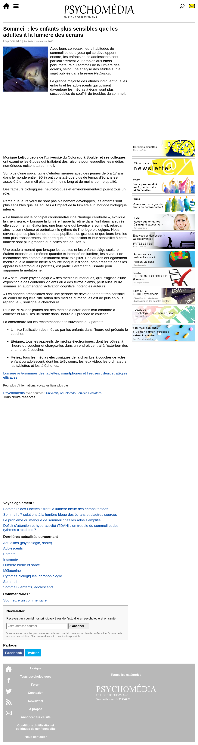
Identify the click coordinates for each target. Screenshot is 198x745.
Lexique (35, 668)
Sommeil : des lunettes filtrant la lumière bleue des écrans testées (55, 509)
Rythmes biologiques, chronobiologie (32, 576)
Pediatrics (94, 393)
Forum (35, 684)
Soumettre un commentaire (25, 600)
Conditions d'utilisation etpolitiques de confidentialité (36, 727)
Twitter (33, 653)
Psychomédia (12, 41)
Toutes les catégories (126, 674)
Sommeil (10, 582)
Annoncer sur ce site (36, 717)
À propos (35, 709)
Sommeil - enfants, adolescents (28, 587)
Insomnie (10, 559)
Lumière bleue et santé (21, 565)
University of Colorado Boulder (66, 393)
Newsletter (35, 701)
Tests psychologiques (35, 676)
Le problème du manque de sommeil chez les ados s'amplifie (52, 520)
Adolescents (13, 548)
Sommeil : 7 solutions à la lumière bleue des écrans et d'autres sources (60, 514)
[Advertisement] (65, 125)
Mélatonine (12, 571)
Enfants (9, 554)
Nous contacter (36, 736)
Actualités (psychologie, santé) (27, 543)
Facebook (13, 653)
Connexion (36, 692)
